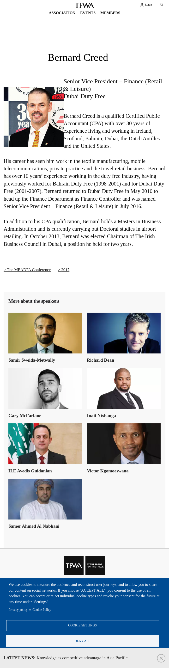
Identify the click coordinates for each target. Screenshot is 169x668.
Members (110, 13)
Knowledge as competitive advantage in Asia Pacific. (66, 658)
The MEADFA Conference (29, 269)
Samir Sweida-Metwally (31, 360)
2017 (65, 269)
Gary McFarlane (24, 415)
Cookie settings (82, 625)
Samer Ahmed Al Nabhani (33, 526)
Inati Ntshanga (101, 415)
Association (62, 13)
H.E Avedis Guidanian (30, 470)
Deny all (82, 641)
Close (161, 658)
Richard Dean (100, 360)
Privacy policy (18, 609)
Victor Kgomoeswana (108, 470)
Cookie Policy (41, 609)
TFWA (84, 5)
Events (88, 13)
